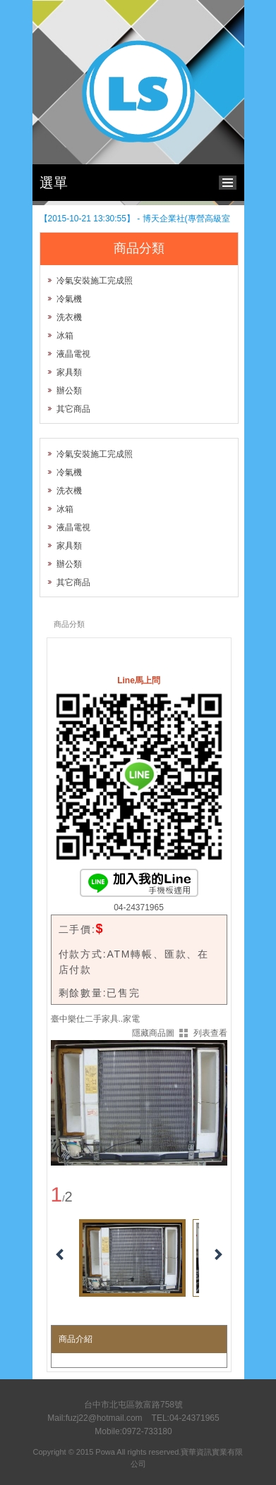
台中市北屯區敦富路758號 (133, 1405)
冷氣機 (69, 299)
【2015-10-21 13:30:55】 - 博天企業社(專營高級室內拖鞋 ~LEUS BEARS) (135, 219)
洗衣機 (69, 317)
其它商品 (73, 409)
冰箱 (64, 336)
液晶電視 (73, 354)
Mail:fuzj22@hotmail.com (94, 1418)
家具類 (69, 372)
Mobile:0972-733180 (133, 1431)
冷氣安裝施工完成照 (94, 281)
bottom (231, 181)
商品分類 (69, 624)
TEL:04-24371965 (186, 1418)
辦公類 (69, 391)
